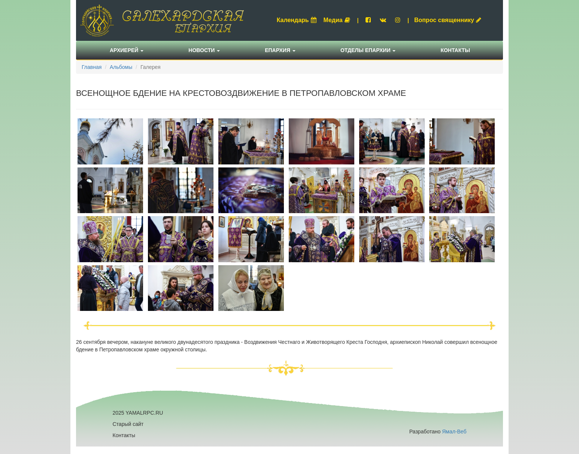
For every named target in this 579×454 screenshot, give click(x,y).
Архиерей (126, 50)
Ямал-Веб (454, 432)
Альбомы (121, 67)
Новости (204, 50)
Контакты (455, 50)
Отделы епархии (368, 50)
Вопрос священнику (447, 20)
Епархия (280, 50)
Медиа (337, 20)
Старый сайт (128, 424)
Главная (91, 67)
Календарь (296, 20)
